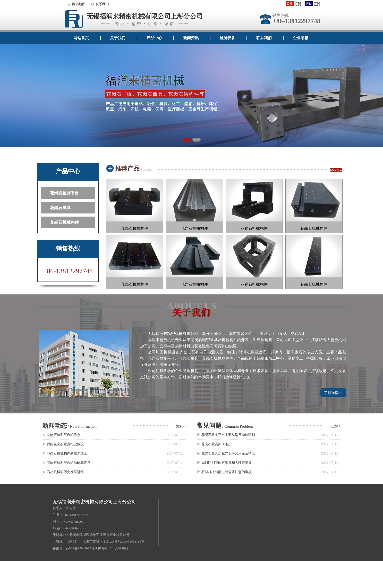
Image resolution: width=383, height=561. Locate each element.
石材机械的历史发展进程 (65, 472)
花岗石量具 (60, 207)
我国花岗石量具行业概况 (65, 444)
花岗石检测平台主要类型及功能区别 (228, 435)
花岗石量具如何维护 (216, 444)
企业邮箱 (300, 38)
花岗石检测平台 (64, 193)
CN (293, 4)
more (336, 170)
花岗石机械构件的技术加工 (67, 453)
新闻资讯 (191, 38)
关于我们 (117, 38)
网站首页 (81, 38)
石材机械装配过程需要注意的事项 (226, 472)
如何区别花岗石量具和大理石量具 (226, 463)
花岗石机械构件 (64, 222)
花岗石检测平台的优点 (63, 435)
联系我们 (99, 4)
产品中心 (154, 38)
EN (312, 4)
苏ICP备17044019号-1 (81, 548)
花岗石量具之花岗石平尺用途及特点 (228, 453)
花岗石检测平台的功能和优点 (68, 463)
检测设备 (227, 38)
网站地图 (76, 4)
